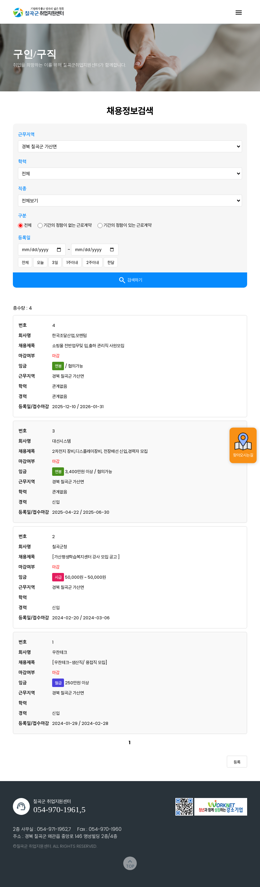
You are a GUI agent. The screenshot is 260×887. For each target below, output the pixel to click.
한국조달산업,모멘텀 (69, 335)
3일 (55, 262)
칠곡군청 (59, 547)
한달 (110, 262)
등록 (237, 762)
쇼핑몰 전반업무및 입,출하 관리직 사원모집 (88, 345)
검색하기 (130, 280)
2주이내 (92, 262)
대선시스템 (61, 441)
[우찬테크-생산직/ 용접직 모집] (79, 662)
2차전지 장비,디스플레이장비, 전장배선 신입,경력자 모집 (100, 451)
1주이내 (72, 262)
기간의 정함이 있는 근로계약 (124, 225)
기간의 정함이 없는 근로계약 (64, 225)
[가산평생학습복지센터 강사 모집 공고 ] (86, 557)
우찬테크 (59, 652)
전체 (24, 225)
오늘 (40, 262)
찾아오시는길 (243, 445)
